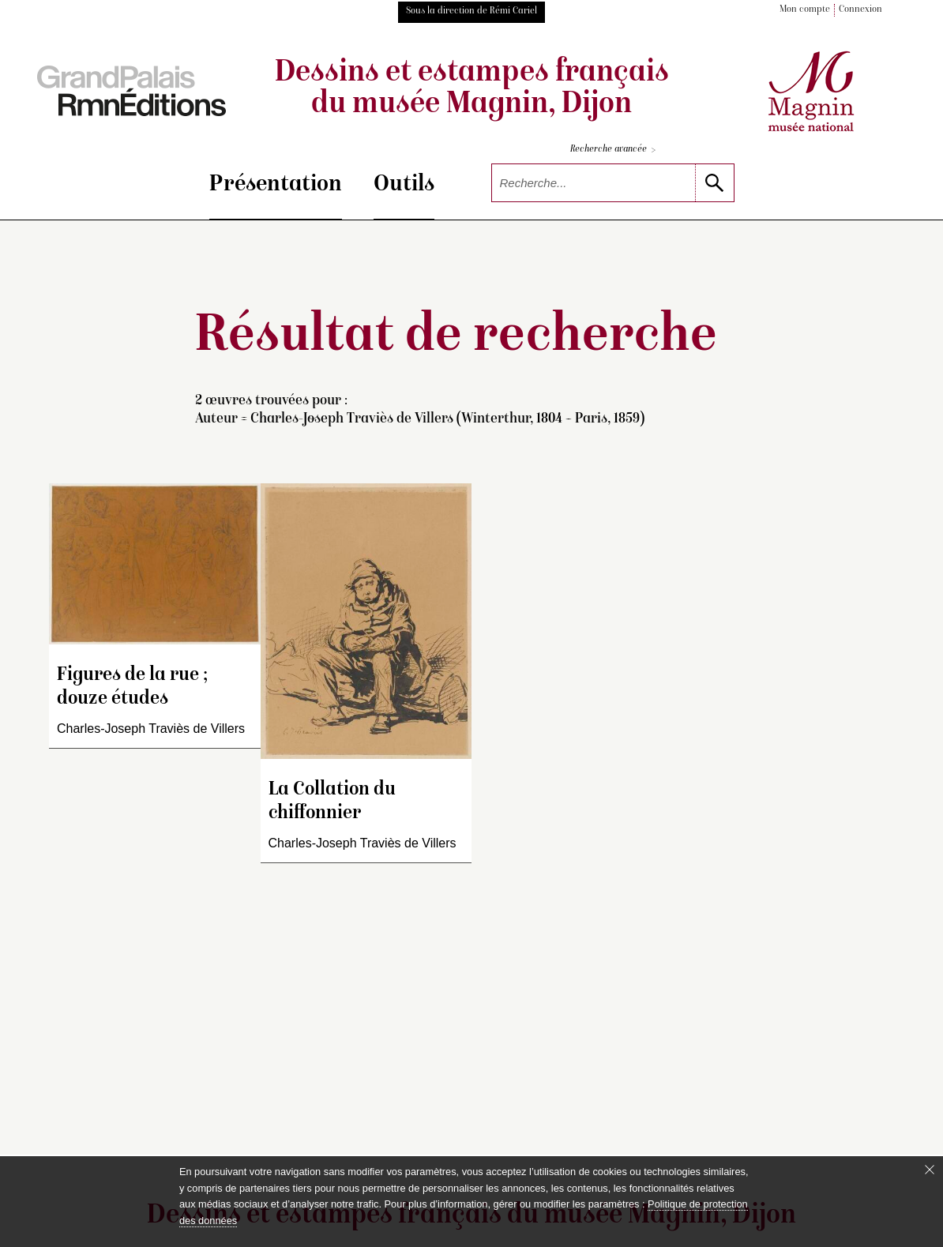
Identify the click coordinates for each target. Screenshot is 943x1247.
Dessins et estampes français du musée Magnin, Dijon (472, 89)
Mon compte (805, 10)
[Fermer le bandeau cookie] (929, 1169)
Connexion (860, 10)
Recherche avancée (613, 150)
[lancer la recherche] (714, 182)
